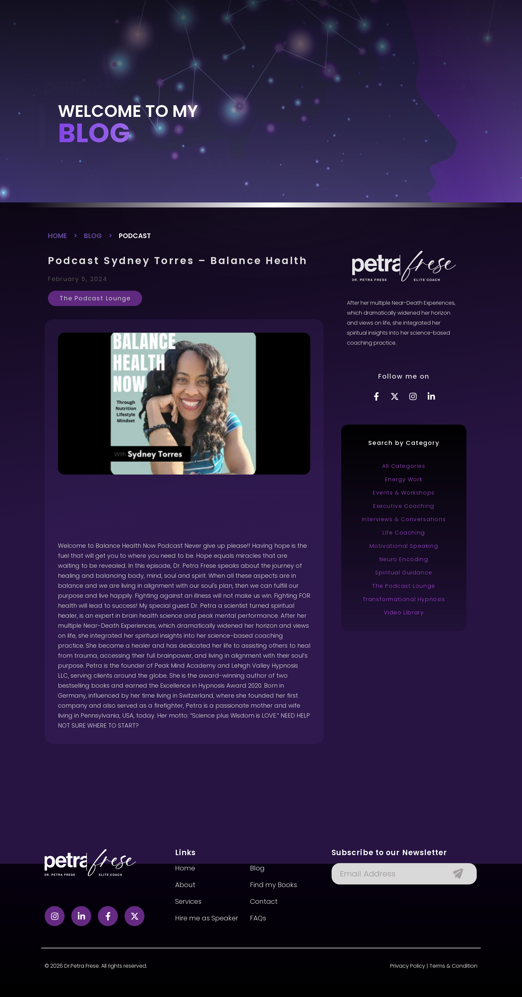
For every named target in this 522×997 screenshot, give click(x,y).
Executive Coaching (403, 506)
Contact (382, 30)
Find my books (255, 30)
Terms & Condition (453, 966)
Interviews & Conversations (404, 519)
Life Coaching (404, 532)
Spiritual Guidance (403, 572)
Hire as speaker (312, 30)
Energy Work (404, 479)
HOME (57, 235)
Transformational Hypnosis (404, 599)
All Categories (403, 466)
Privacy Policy (407, 966)
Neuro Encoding (404, 559)
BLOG (93, 235)
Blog (353, 30)
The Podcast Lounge (95, 298)
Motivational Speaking (404, 546)
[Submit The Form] (454, 873)
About (177, 30)
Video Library (404, 612)
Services (210, 30)
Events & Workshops (404, 493)
